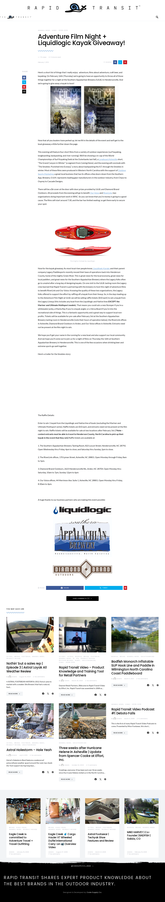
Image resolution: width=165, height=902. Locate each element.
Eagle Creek (21, 827)
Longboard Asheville (108, 159)
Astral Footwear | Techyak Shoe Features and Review (101, 837)
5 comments (143, 719)
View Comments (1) (81, 598)
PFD (77, 658)
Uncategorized (88, 660)
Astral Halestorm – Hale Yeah (29, 750)
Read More (13, 694)
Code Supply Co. (94, 892)
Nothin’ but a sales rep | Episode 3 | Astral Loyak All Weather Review (26, 667)
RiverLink (107, 193)
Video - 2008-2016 (60, 30)
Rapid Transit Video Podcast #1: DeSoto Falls (133, 711)
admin (13, 676)
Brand (17, 656)
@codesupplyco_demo (81, 866)
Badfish (78, 656)
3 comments (92, 765)
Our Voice (94, 193)
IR (73, 658)
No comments (40, 677)
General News (44, 30)
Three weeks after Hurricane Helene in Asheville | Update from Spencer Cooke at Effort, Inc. (81, 754)
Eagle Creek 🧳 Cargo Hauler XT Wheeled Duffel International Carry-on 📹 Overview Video (62, 840)
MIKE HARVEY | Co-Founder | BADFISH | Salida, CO (139, 835)
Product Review (13, 658)
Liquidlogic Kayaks (101, 268)
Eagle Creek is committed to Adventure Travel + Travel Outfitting (21, 839)
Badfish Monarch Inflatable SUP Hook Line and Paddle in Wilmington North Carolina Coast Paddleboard (133, 667)
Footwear (26, 656)
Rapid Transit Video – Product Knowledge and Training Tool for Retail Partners (81, 671)
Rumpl (77, 660)
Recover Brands (66, 660)
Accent (62, 656)
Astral (9, 656)
